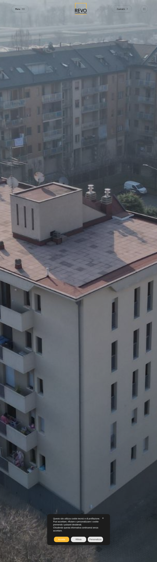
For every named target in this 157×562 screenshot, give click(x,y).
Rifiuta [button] (79, 539)
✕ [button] (103, 518)
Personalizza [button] (95, 539)
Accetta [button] (61, 539)
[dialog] (78, 529)
